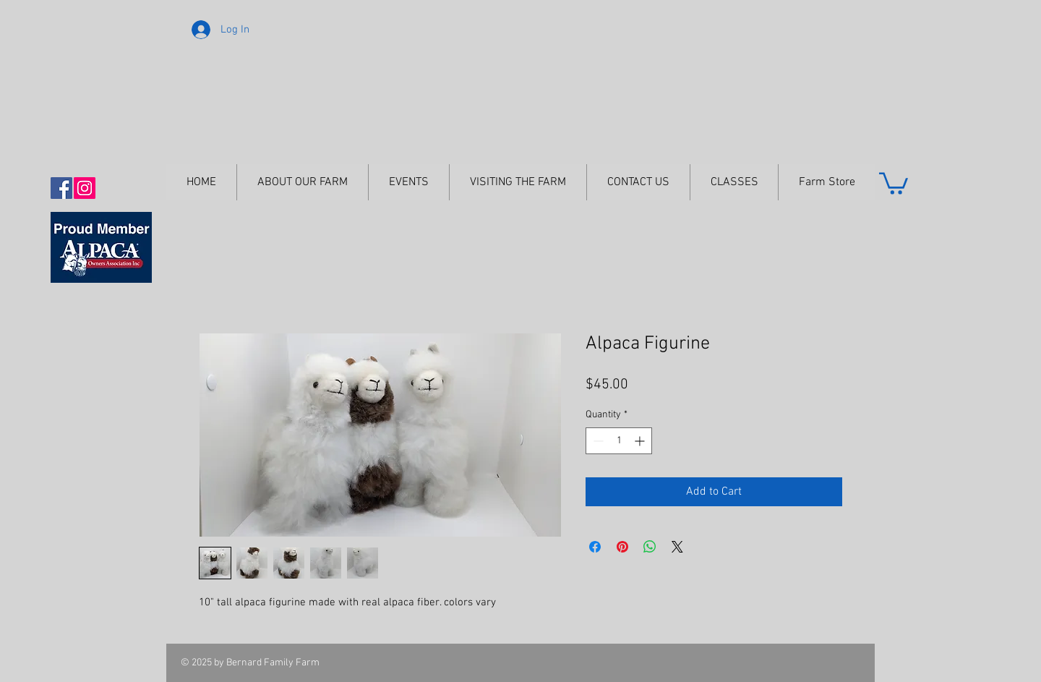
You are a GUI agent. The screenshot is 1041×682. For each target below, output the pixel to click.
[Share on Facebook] (595, 546)
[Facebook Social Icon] (61, 188)
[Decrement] (597, 440)
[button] (893, 182)
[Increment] (641, 440)
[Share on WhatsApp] (650, 546)
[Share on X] (677, 546)
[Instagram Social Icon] (84, 188)
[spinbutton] (619, 440)
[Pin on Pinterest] (622, 546)
